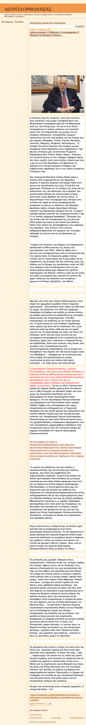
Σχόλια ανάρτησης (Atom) (47, 722)
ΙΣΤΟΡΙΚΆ (42, 705)
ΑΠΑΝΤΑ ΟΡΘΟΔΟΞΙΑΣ (27, 9)
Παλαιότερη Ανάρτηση (77, 718)
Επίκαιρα (36, 705)
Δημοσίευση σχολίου (36, 714)
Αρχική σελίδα (56, 718)
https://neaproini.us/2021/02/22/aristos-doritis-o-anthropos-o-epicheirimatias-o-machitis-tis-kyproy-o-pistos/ (56, 697)
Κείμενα (48, 705)
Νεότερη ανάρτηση (36, 718)
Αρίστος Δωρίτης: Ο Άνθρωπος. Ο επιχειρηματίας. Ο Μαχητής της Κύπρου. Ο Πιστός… (54, 33)
